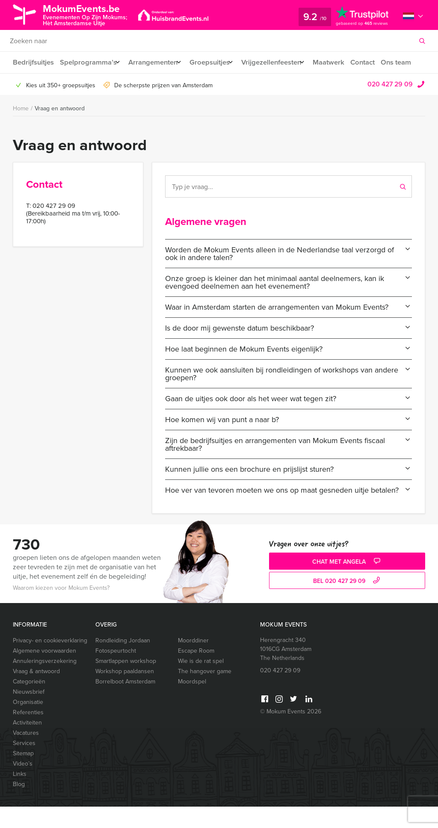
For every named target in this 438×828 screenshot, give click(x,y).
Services (24, 764)
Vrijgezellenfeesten (282, 62)
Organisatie (28, 723)
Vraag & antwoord (36, 692)
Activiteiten (27, 743)
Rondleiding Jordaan (122, 661)
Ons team (27, 84)
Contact (379, 62)
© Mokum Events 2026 (290, 732)
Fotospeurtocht (115, 672)
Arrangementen (156, 62)
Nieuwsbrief (28, 713)
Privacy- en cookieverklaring (50, 661)
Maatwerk (344, 62)
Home (21, 129)
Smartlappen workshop (125, 682)
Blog (19, 805)
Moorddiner (193, 661)
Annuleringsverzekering (45, 682)
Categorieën (29, 702)
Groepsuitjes (216, 62)
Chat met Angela (347, 583)
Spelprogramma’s (88, 62)
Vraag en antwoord (60, 129)
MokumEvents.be (88, 14)
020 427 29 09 (390, 105)
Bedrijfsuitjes (33, 62)
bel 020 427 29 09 (347, 602)
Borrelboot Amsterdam (125, 702)
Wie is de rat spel (201, 682)
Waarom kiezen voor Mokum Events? (61, 609)
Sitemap (23, 774)
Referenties (28, 733)
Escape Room (196, 672)
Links (20, 795)
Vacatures (26, 754)
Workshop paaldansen (124, 692)
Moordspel (192, 702)
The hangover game (204, 692)
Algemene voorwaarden (44, 672)
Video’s (23, 785)
